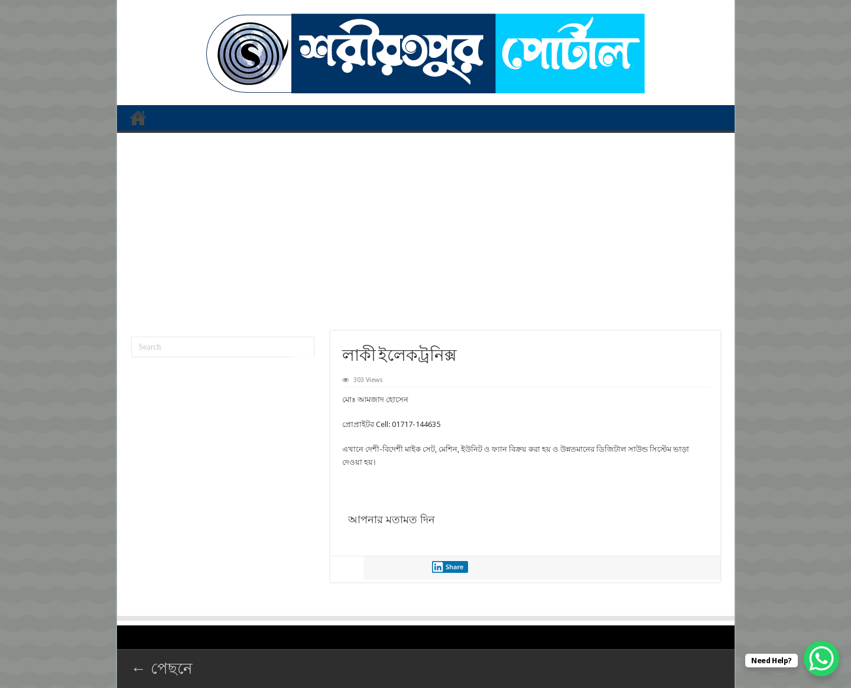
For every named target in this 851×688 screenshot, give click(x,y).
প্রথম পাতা (138, 117)
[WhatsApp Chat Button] (821, 658)
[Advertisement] (426, 227)
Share (448, 567)
